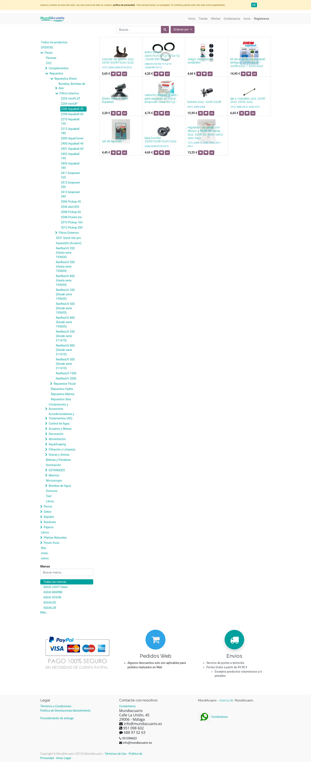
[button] (183, 29)
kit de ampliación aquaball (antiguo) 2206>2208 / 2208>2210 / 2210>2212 (247, 62)
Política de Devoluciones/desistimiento (65, 710)
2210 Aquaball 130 (70, 121)
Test (48, 496)
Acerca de (226, 700)
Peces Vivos (51, 542)
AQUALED (49, 602)
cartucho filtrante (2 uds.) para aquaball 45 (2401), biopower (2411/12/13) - (161, 98)
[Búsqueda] (165, 29)
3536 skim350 (70, 206)
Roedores (50, 522)
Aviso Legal (63, 758)
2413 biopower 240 (70, 194)
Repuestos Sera (61, 399)
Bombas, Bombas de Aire (72, 86)
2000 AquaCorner (72, 138)
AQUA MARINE (52, 592)
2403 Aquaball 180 (70, 165)
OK (254, 5)
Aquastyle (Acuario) (68, 243)
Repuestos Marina (62, 394)
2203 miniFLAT (70, 98)
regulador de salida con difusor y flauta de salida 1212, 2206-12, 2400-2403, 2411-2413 (205, 132)
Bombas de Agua (60, 485)
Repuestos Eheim (65, 78)
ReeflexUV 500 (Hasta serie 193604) (65, 266)
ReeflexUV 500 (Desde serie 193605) (65, 308)
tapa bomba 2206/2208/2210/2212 (160, 139)
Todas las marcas (54, 581)
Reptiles (49, 517)
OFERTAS (47, 47)
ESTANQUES (57, 470)
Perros (48, 506)
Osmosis (51, 491)
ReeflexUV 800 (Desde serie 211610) (65, 350)
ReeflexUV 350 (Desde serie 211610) (65, 336)
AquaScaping (57, 444)
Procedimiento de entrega (56, 718)
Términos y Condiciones (55, 706)
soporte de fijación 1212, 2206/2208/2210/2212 (118, 60)
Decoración (56, 434)
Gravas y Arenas (59, 454)
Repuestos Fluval (65, 383)
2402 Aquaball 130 (70, 156)
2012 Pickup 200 (71, 227)
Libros (50, 501)
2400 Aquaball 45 (72, 143)
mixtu (44, 553)
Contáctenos (127, 706)
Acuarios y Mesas (60, 428)
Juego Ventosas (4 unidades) (199, 60)
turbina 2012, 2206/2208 (204, 101)
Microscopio (54, 480)
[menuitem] (192, 19)
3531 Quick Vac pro (68, 238)
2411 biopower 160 (70, 175)
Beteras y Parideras (58, 459)
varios (45, 558)
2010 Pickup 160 (71, 222)
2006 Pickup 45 (71, 201)
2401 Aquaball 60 (72, 148)
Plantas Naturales (55, 537)
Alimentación (57, 439)
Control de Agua (59, 423)
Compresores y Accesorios (58, 406)
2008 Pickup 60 (71, 212)
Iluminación (53, 465)
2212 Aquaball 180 (70, 131)
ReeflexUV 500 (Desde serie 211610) (65, 364)
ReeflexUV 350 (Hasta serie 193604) (65, 253)
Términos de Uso (115, 753)
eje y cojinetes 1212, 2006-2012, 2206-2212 (248, 100)
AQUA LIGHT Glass (55, 587)
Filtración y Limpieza (62, 449)
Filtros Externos (69, 232)
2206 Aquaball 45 (72, 109)
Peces (48, 52)
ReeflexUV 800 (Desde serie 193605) (65, 322)
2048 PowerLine (71, 217)
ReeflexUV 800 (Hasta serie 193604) (65, 280)
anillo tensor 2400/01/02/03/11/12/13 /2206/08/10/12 (162, 55)
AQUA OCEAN (52, 597)
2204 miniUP (69, 103)
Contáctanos (213, 716)
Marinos (54, 475)
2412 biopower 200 (70, 185)
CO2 (48, 63)
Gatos (47, 511)
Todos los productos (54, 42)
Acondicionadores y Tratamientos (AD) (61, 416)
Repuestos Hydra (62, 389)
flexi (43, 548)
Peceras (51, 58)
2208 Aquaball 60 (72, 114)
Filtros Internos (69, 93)
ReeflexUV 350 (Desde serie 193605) (65, 294)
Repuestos (56, 73)
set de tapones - (113, 141)
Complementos (58, 68)
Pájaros (48, 527)
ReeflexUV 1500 (66, 373)
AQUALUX (49, 607)
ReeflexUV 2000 (66, 378)
